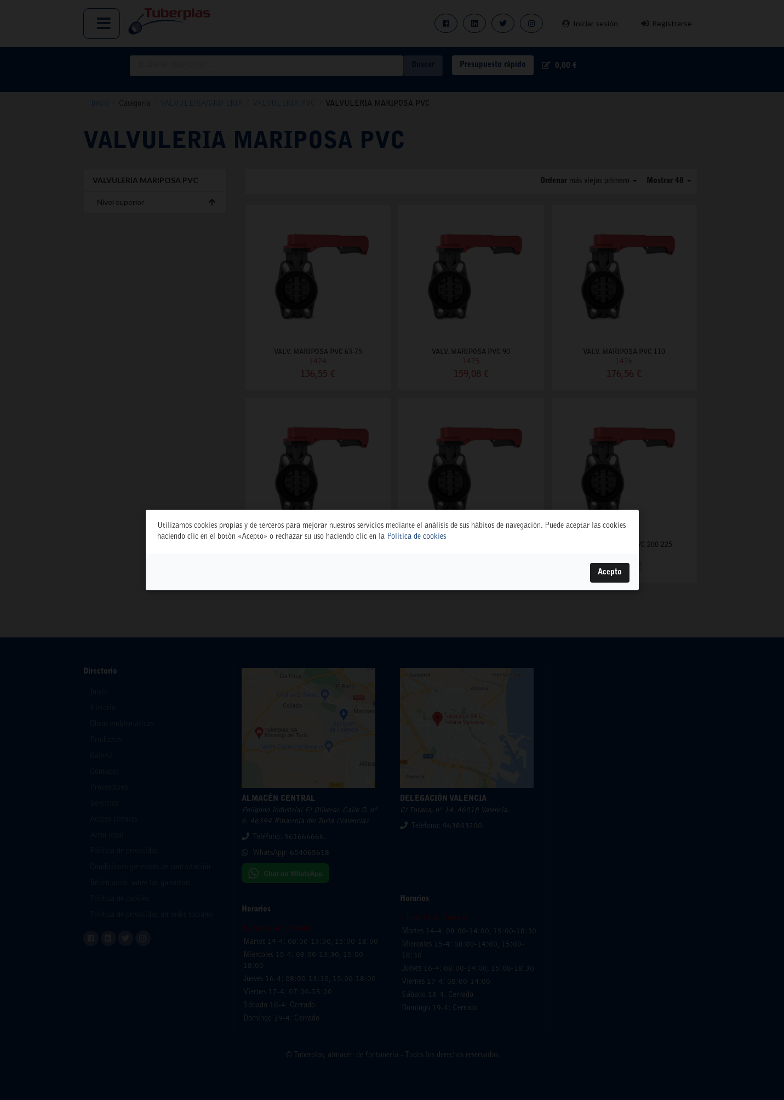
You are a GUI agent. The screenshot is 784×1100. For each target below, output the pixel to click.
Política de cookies (416, 537)
